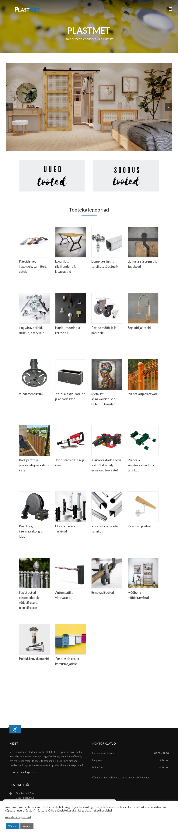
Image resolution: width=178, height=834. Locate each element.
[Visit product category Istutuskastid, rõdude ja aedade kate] (70, 381)
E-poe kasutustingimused (23, 772)
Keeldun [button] (27, 826)
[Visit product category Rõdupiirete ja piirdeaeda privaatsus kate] (34, 449)
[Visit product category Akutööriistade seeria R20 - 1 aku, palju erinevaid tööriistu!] (106, 449)
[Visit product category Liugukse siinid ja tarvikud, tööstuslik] (106, 249)
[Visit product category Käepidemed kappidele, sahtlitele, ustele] (34, 251)
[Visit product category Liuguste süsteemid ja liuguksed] (143, 249)
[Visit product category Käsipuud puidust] (143, 511)
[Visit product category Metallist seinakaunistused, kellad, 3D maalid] (106, 383)
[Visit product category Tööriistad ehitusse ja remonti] (70, 447)
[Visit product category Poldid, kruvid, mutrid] (34, 643)
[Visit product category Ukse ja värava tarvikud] (70, 513)
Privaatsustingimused (18, 817)
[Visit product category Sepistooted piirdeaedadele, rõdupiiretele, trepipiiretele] (34, 585)
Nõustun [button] (12, 826)
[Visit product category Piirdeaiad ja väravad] (143, 378)
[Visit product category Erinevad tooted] (106, 577)
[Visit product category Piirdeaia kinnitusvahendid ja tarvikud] (143, 449)
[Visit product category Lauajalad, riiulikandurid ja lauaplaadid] (70, 251)
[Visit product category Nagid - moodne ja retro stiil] (70, 315)
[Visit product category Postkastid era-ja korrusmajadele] (70, 646)
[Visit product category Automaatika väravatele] (70, 580)
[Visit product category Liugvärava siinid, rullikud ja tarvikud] (34, 315)
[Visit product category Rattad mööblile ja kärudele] (106, 315)
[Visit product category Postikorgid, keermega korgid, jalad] (34, 516)
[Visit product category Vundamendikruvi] (34, 378)
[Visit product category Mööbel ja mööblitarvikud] (143, 580)
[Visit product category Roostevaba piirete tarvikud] (106, 513)
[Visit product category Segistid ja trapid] (143, 312)
